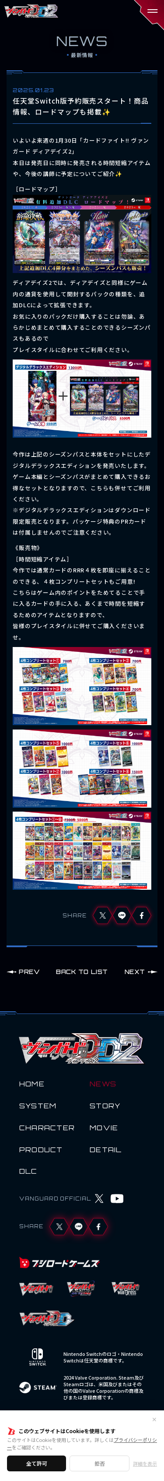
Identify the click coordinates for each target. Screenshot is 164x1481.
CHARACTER (47, 1127)
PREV (29, 971)
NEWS (103, 1083)
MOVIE (104, 1127)
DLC (28, 1171)
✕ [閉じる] (154, 1419)
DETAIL (106, 1149)
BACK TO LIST (82, 971)
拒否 (99, 1463)
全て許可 (36, 1463)
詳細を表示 (145, 1463)
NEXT (135, 971)
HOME (32, 1083)
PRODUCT (41, 1149)
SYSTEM (38, 1105)
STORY (105, 1105)
